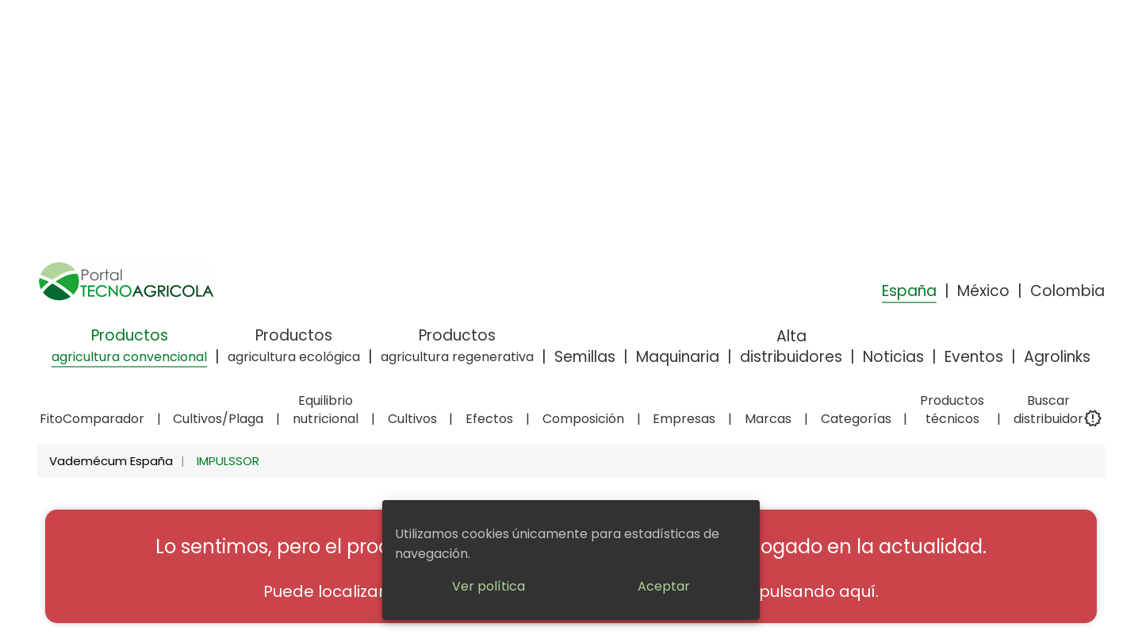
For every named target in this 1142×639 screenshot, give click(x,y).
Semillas (584, 357)
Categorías (856, 419)
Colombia (1067, 291)
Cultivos (412, 419)
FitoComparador (92, 419)
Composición (583, 419)
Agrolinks (1057, 357)
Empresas (684, 419)
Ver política (488, 586)
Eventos (974, 357)
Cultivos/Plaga (218, 419)
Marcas (768, 419)
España (909, 291)
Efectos (489, 419)
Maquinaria (677, 357)
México (983, 291)
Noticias (893, 357)
